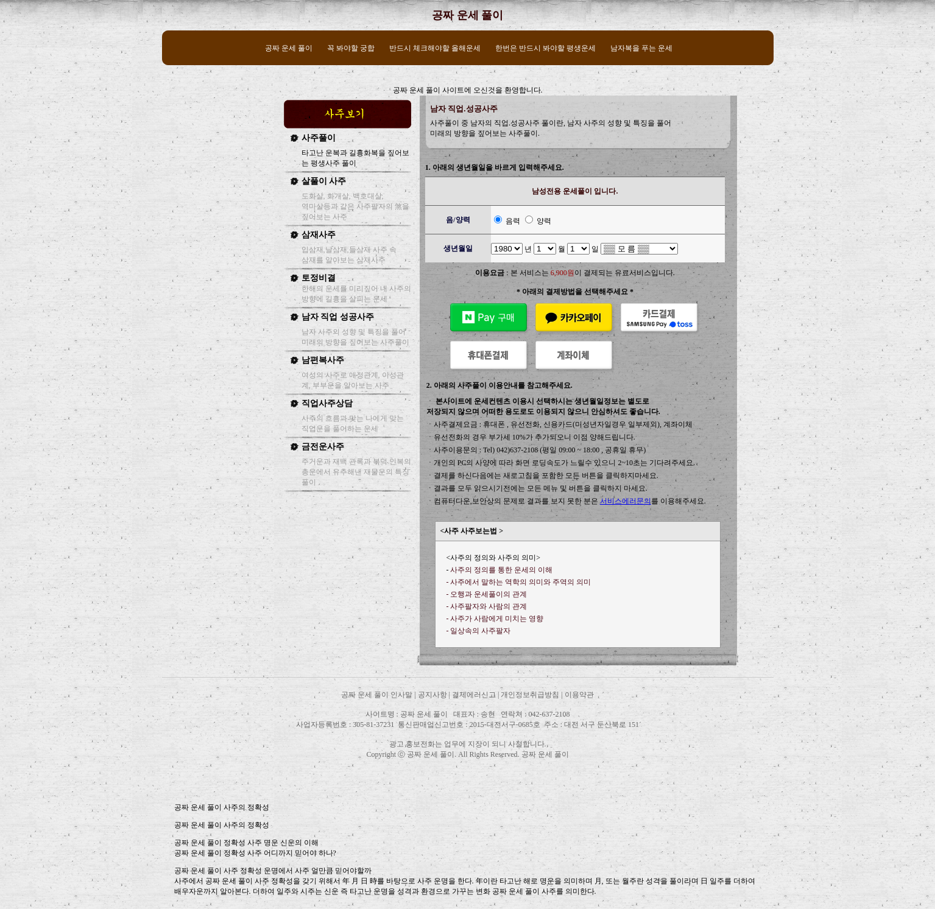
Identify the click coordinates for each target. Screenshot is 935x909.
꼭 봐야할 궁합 (351, 48)
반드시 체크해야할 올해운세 (435, 48)
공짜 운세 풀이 (467, 15)
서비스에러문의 (625, 501)
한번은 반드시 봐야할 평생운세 (545, 48)
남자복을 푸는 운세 (641, 48)
